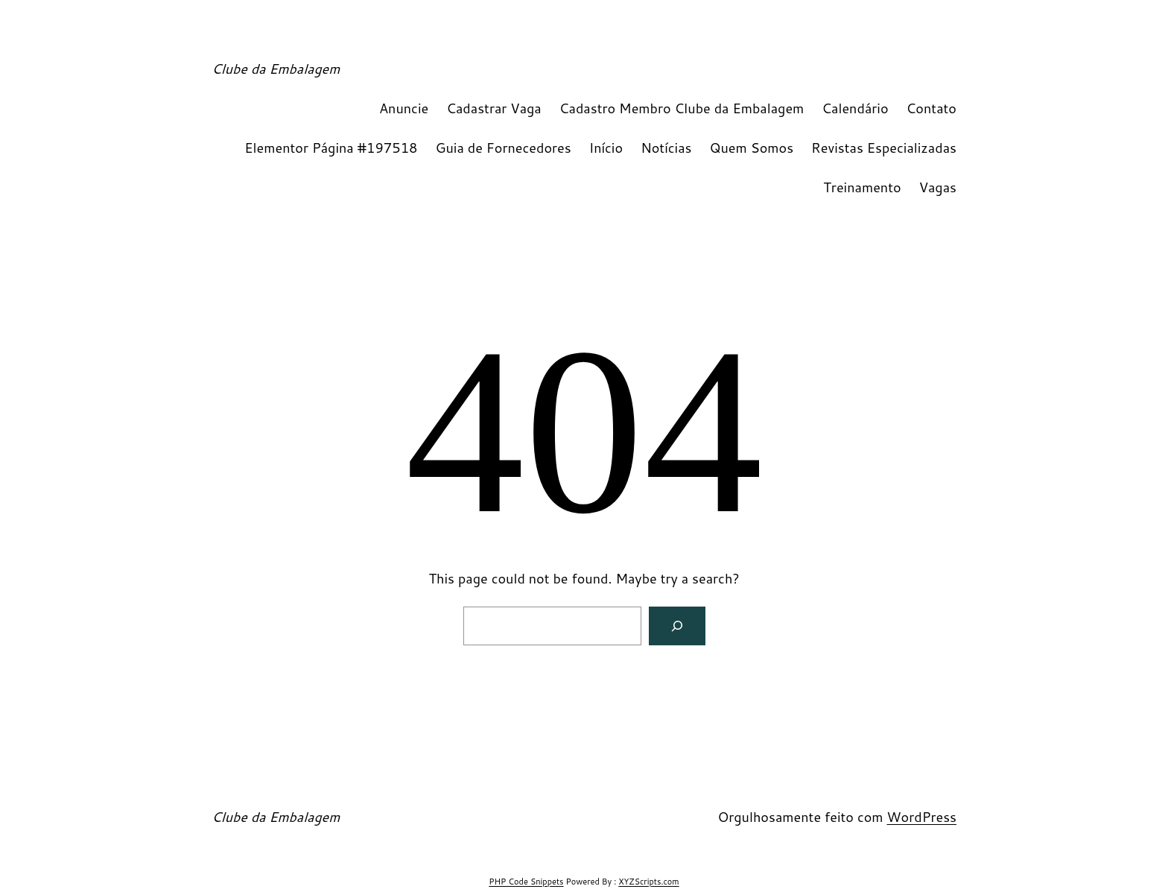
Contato (931, 108)
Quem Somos (752, 147)
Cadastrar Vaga (494, 108)
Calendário (855, 108)
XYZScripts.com (648, 882)
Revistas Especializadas (883, 147)
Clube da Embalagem (276, 68)
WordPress (921, 816)
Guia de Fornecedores (503, 147)
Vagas (937, 187)
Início (606, 147)
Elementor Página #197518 (330, 147)
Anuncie (403, 108)
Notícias (666, 147)
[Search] (677, 626)
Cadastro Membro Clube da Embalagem (681, 108)
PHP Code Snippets (526, 882)
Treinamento (862, 187)
